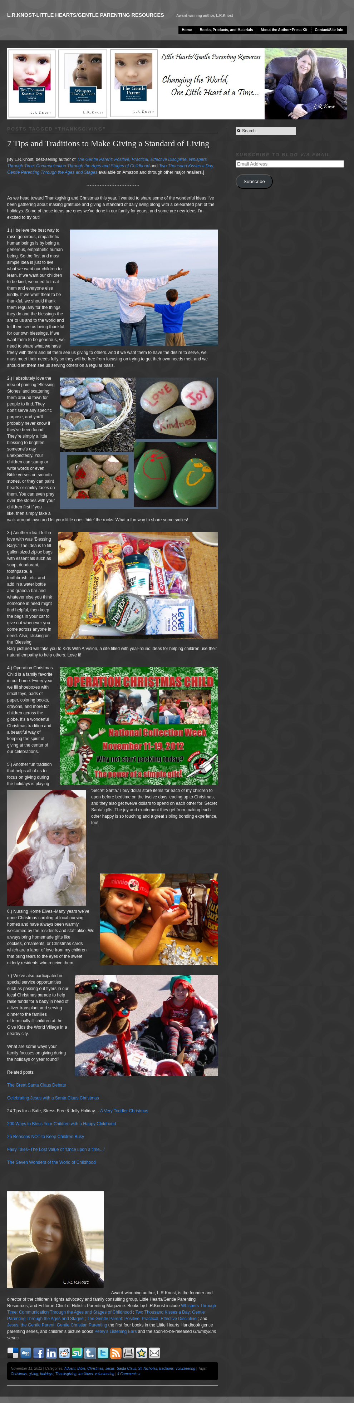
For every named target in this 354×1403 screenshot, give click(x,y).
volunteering (185, 1368)
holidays (46, 1374)
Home (187, 30)
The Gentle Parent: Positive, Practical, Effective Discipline (142, 1318)
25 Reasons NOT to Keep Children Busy (45, 1136)
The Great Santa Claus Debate (36, 1085)
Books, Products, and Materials (226, 30)
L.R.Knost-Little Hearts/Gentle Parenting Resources (85, 15)
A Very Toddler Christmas (124, 1110)
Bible (81, 1368)
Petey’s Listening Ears (115, 1331)
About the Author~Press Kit (284, 30)
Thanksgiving (66, 1374)
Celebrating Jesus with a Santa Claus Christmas (53, 1098)
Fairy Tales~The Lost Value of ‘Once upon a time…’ (56, 1149)
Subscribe (254, 181)
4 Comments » (129, 1374)
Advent (69, 1368)
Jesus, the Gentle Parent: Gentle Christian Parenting (57, 1325)
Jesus (110, 1368)
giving (33, 1374)
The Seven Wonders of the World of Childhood (51, 1162)
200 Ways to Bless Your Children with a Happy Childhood (61, 1123)
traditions (166, 1368)
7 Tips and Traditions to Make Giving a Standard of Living (108, 143)
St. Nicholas (147, 1368)
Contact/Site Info (329, 30)
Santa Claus (126, 1368)
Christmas (95, 1368)
